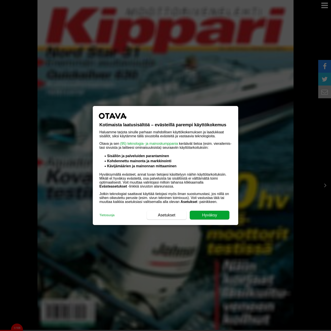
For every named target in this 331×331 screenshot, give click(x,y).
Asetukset (166, 215)
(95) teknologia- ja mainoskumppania (149, 143)
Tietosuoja (107, 215)
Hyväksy (209, 215)
